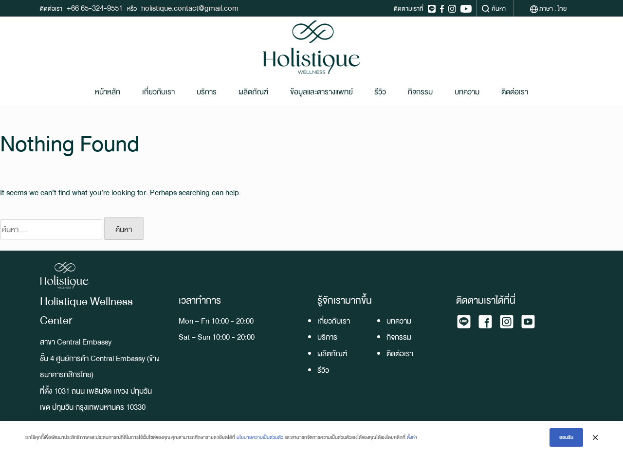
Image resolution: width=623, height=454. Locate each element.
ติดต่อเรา (514, 91)
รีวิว (380, 91)
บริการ (207, 91)
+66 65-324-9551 (95, 8)
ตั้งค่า (412, 437)
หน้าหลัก (107, 91)
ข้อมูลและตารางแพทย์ (321, 91)
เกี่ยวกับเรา (158, 91)
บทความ (467, 91)
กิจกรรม (420, 91)
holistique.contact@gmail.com (189, 8)
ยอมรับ (566, 437)
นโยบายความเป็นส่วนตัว (260, 437)
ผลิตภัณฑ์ (253, 91)
